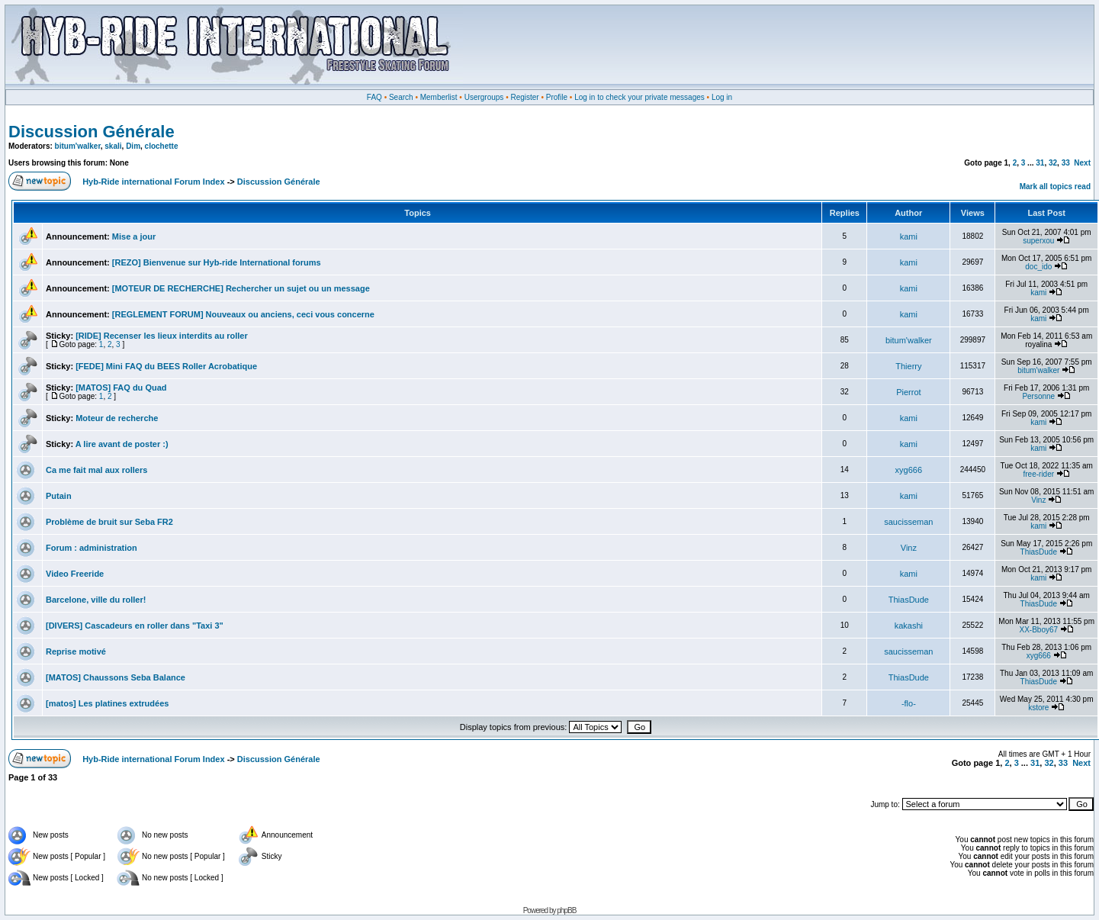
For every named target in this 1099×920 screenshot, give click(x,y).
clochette (161, 146)
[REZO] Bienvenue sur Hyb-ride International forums (216, 262)
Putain (59, 495)
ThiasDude (1038, 552)
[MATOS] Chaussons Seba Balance (115, 677)
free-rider (1039, 474)
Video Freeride (75, 573)
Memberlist (439, 97)
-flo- (908, 703)
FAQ (374, 97)
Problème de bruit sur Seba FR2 (109, 521)
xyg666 (908, 469)
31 (1040, 163)
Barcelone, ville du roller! (96, 599)
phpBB (566, 910)
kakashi (909, 625)
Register (524, 97)
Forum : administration (91, 547)
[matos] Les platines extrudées (107, 703)
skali (112, 146)
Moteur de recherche (117, 418)
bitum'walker (78, 146)
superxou (1038, 240)
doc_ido (1038, 266)
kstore (1038, 707)
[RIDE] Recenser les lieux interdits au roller (162, 335)
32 (1053, 163)
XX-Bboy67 (1038, 630)
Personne (1038, 396)
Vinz (1038, 500)
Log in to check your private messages (639, 97)
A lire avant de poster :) (122, 444)
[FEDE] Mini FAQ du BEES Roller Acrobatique (166, 366)
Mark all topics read (1055, 186)
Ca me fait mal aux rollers (96, 469)
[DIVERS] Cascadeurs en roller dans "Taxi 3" (134, 625)
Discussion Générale (91, 131)
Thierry (908, 366)
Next (1082, 163)
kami (908, 236)
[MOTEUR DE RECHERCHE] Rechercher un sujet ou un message (241, 288)
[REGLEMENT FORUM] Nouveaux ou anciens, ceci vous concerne (243, 314)
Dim (133, 146)
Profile (556, 97)
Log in (722, 97)
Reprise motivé (76, 651)
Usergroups (484, 97)
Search (401, 97)
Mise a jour (134, 236)
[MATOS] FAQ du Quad (121, 387)
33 (1066, 163)
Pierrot (908, 392)
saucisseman (908, 521)
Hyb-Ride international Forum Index (153, 181)
